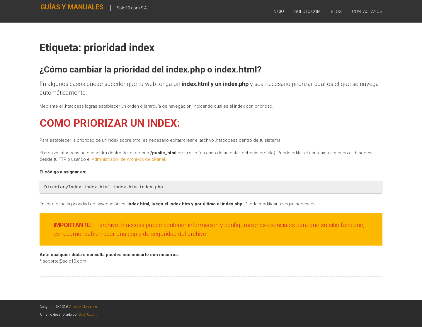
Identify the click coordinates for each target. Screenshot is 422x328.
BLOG (336, 11)
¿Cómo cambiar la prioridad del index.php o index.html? (150, 69)
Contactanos (367, 11)
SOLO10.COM (307, 11)
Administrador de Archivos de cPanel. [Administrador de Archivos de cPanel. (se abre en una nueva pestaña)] (129, 159)
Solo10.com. (88, 315)
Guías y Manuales (60, 11)
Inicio (278, 11)
